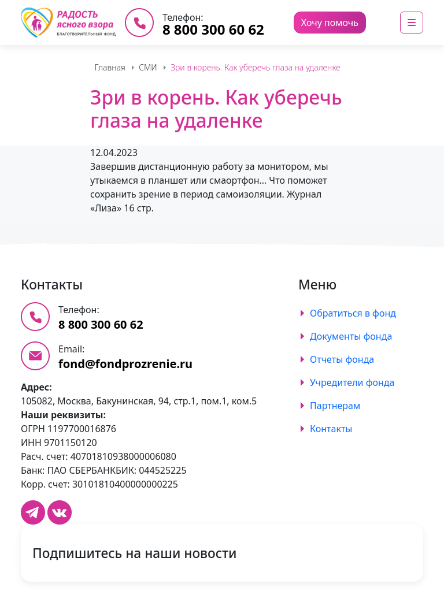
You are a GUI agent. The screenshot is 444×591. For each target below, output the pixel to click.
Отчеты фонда (342, 359)
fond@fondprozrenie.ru (125, 363)
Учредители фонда (352, 382)
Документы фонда (351, 336)
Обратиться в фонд (353, 313)
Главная (109, 67)
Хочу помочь (329, 22)
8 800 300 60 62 (213, 29)
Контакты (331, 428)
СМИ (148, 67)
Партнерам (335, 405)
